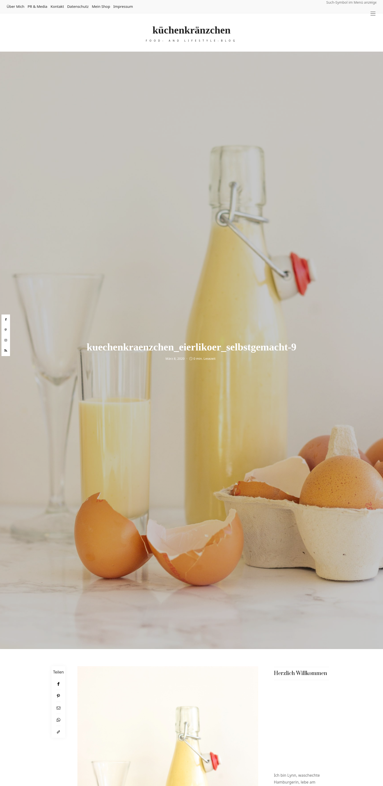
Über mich (15, 6)
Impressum (123, 6)
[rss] (5, 351)
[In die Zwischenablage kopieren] (58, 732)
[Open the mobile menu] (373, 13)
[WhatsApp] (58, 720)
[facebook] (5, 319)
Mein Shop (101, 6)
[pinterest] (5, 330)
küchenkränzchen (191, 30)
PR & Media (37, 6)
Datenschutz (78, 6)
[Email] (58, 708)
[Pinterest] (58, 696)
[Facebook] (58, 684)
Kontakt (57, 6)
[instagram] (5, 340)
